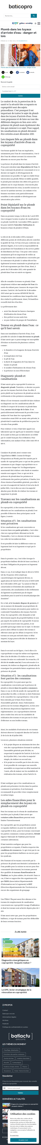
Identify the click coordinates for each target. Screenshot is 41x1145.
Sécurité (6, 1062)
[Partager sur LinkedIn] (30, 72)
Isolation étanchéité (23, 1058)
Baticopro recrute (8, 1013)
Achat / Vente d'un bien (21, 1071)
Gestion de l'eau (9, 1058)
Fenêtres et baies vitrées (11, 1066)
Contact (5, 1010)
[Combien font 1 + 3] (20, 91)
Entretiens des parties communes (14, 1054)
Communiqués (16, 1062)
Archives (5, 1020)
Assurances (7, 1071)
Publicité (5, 1024)
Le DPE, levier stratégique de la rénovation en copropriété (16, 991)
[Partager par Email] (5, 72)
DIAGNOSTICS (22, 41)
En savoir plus (14, 1135)
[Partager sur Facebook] (20, 72)
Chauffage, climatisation (11, 1050)
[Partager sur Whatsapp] (6, 77)
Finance (25, 1066)
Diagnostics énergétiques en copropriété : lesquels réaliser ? (16, 961)
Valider (20, 96)
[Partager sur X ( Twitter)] (12, 72)
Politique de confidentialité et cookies (15, 1027)
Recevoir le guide (6, 82)
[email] (22, 1088)
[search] (34, 16)
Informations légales (9, 1017)
